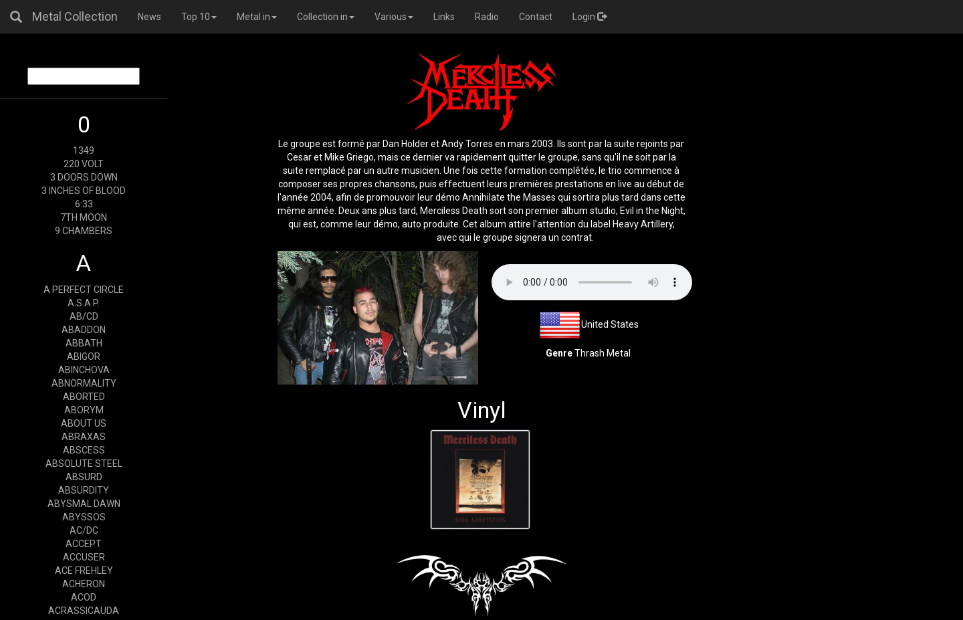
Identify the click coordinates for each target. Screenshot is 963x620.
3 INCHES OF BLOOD (83, 190)
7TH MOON (83, 217)
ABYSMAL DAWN (83, 503)
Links (444, 16)
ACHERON (83, 584)
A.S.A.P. (84, 303)
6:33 (84, 204)
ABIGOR (83, 356)
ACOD (83, 597)
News (149, 16)
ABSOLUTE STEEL (83, 463)
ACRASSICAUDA (83, 610)
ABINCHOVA (84, 370)
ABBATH (84, 343)
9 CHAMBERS (83, 230)
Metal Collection (75, 16)
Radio (487, 16)
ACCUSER (84, 557)
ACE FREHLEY (84, 570)
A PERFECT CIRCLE (83, 289)
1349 (83, 150)
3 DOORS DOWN (84, 177)
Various (393, 16)
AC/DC (84, 530)
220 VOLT (84, 164)
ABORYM (84, 410)
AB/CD (84, 316)
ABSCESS (84, 450)
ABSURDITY (83, 490)
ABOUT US (83, 423)
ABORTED (84, 396)
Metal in (257, 16)
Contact (535, 16)
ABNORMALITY (83, 383)
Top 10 (199, 16)
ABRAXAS (84, 436)
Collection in (325, 16)
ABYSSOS (84, 517)
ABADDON (84, 329)
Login (589, 16)
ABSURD (84, 477)
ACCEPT (84, 543)
